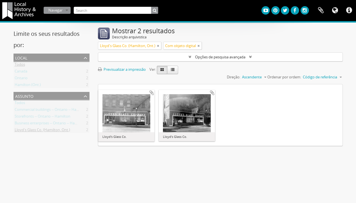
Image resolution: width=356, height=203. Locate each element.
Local (21, 57)
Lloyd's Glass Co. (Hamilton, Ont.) (42, 130)
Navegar (55, 10)
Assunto (24, 96)
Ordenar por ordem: (284, 77)
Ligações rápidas (349, 10)
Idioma (335, 10)
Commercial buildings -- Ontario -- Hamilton (51, 110)
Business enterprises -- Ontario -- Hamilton (50, 124)
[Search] (116, 10)
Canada (21, 72)
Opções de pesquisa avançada (220, 56)
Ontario (21, 78)
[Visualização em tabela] (172, 70)
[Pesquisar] (154, 10)
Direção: (233, 77)
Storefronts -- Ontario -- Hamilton (42, 117)
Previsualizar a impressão (122, 69)
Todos (20, 65)
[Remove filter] (158, 45)
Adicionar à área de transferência (152, 93)
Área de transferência (321, 10)
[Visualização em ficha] (162, 70)
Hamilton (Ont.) (28, 85)
